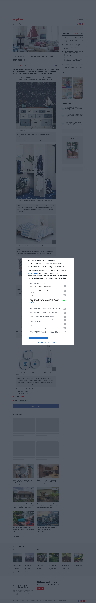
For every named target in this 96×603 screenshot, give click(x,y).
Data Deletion (40, 342)
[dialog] (48, 301)
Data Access (48, 342)
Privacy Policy (55, 342)
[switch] (64, 286)
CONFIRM (38, 337)
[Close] (71, 260)
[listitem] (48, 283)
